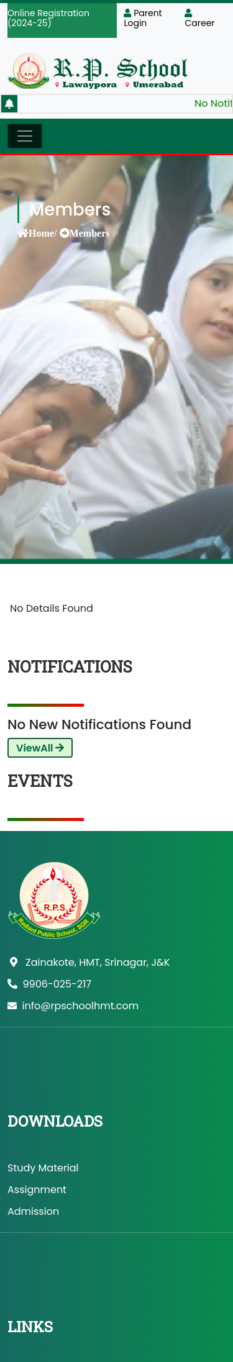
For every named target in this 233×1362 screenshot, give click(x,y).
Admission (33, 1211)
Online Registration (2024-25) (48, 18)
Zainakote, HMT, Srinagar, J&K (90, 962)
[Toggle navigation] (24, 136)
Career (199, 19)
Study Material (43, 1168)
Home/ (43, 233)
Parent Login (143, 18)
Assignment (36, 1190)
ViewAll (40, 748)
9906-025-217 (49, 984)
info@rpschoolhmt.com (73, 1006)
